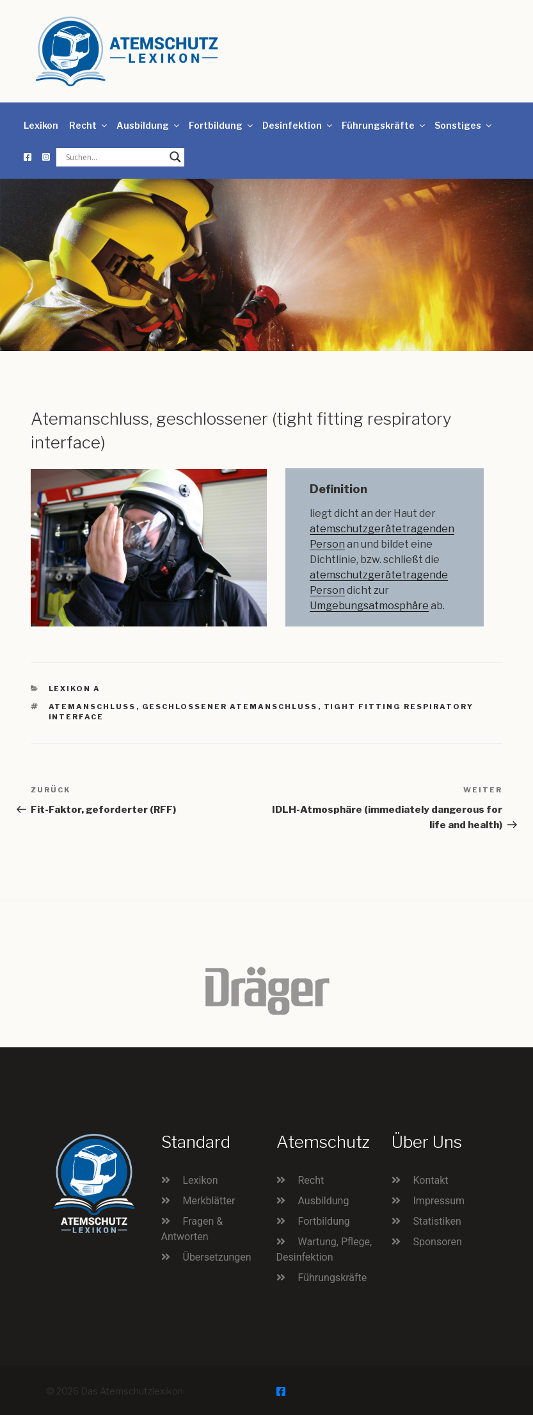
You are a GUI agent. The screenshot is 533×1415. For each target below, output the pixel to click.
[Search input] (114, 157)
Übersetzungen (217, 1257)
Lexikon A (75, 688)
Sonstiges (463, 125)
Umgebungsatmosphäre (369, 606)
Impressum (439, 1201)
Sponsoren (437, 1242)
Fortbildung (222, 125)
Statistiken (437, 1221)
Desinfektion (298, 125)
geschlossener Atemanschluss (230, 706)
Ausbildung (148, 125)
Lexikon (41, 125)
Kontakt (431, 1180)
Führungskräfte (384, 125)
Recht (89, 125)
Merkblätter (209, 1201)
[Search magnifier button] (175, 157)
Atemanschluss (92, 706)
